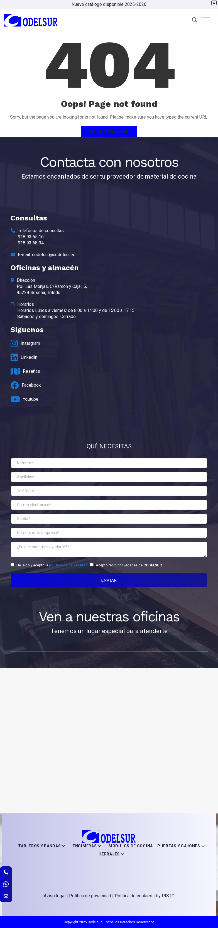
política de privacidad (68, 565)
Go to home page (109, 131)
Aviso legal (54, 895)
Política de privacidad (90, 895)
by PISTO (165, 895)
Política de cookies (133, 895)
